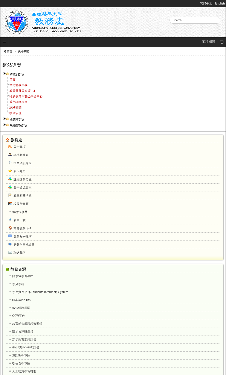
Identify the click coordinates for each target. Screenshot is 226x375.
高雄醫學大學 (18, 85)
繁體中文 (206, 3)
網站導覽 (15, 107)
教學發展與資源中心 (23, 90)
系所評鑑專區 (18, 102)
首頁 (9, 51)
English (220, 3)
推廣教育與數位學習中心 (26, 96)
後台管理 (15, 113)
